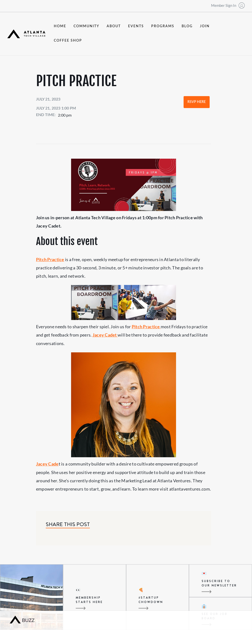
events (136, 26)
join (205, 26)
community (86, 26)
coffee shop (68, 40)
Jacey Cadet (105, 335)
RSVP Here (196, 102)
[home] (26, 33)
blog (187, 26)
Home (60, 26)
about (114, 26)
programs (162, 26)
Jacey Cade (47, 463)
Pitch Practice (50, 259)
